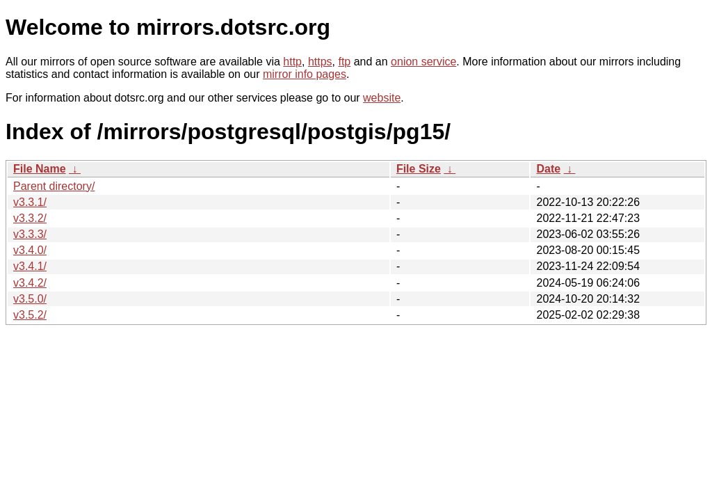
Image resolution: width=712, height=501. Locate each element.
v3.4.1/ (30, 266)
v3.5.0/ (30, 299)
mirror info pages (304, 74)
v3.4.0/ (30, 250)
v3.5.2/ (30, 315)
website (381, 98)
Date (548, 169)
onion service (423, 61)
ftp (344, 61)
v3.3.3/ (30, 234)
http (292, 61)
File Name (39, 169)
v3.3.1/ (30, 202)
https (320, 61)
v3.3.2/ (30, 218)
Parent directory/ (54, 186)
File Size (418, 169)
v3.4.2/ (30, 283)
